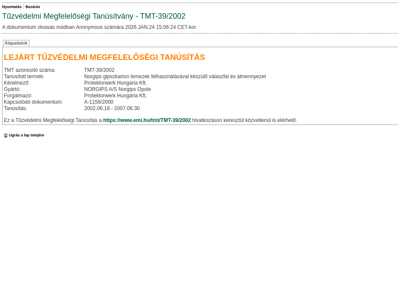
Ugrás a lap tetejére (23, 135)
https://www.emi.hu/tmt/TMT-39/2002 (147, 120)
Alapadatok (16, 43)
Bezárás (33, 7)
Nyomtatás (12, 7)
